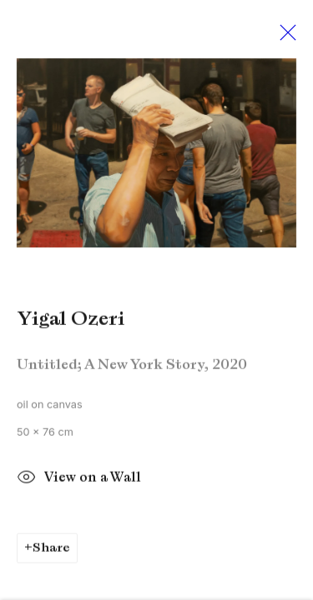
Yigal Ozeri (70, 322)
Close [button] (283, 37)
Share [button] (51, 550)
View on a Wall (79, 482)
